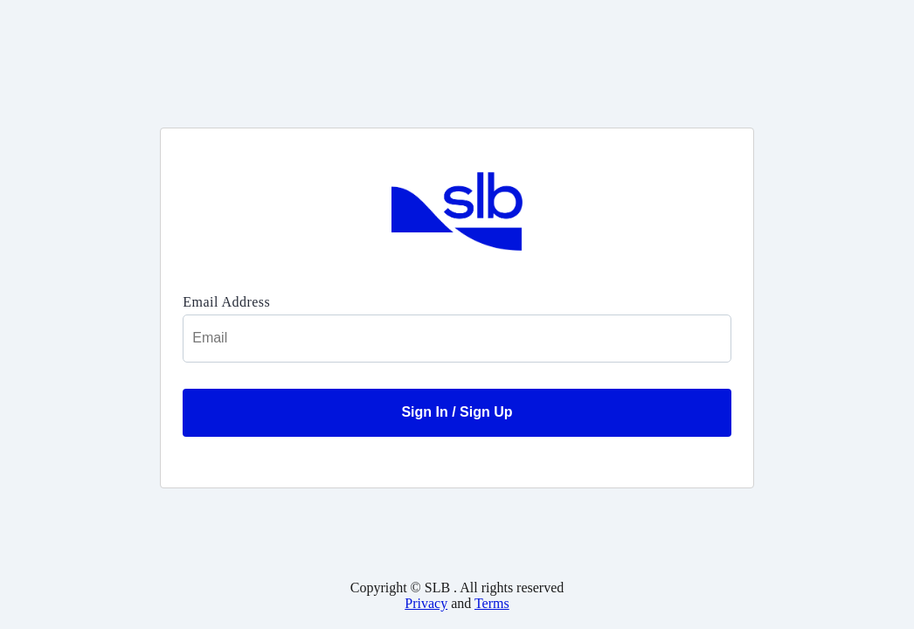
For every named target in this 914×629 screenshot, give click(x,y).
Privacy (426, 603)
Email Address (226, 301)
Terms (491, 603)
